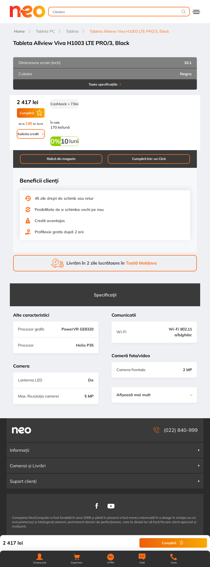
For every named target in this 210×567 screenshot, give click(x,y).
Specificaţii (105, 295)
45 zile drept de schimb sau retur (64, 198)
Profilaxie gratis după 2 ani (59, 231)
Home (19, 31)
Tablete (72, 31)
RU (110, 557)
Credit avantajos (50, 220)
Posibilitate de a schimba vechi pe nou (69, 209)
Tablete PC (45, 31)
